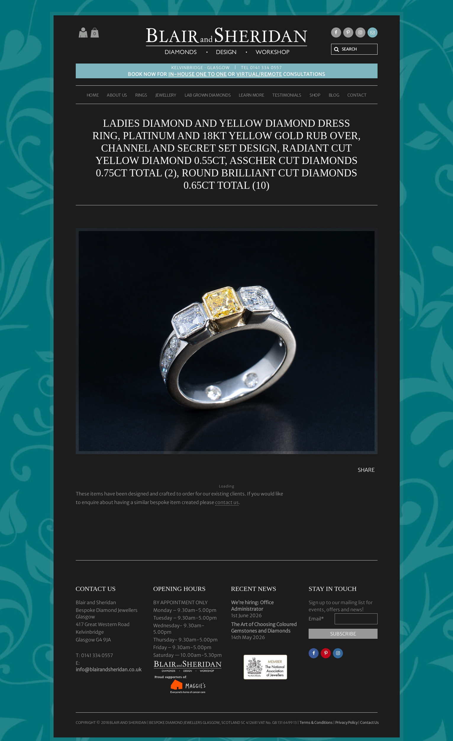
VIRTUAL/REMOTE (259, 74)
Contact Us (369, 722)
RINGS (141, 95)
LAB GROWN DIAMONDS (208, 95)
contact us (227, 502)
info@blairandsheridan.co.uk (108, 669)
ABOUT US (117, 95)
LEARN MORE (251, 95)
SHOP (314, 95)
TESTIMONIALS (286, 95)
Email (316, 619)
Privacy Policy (346, 722)
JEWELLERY (165, 95)
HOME (93, 95)
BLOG (334, 95)
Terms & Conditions (316, 722)
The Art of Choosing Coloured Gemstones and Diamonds (264, 627)
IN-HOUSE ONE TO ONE (197, 74)
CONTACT (356, 95)
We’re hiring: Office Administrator (252, 605)
